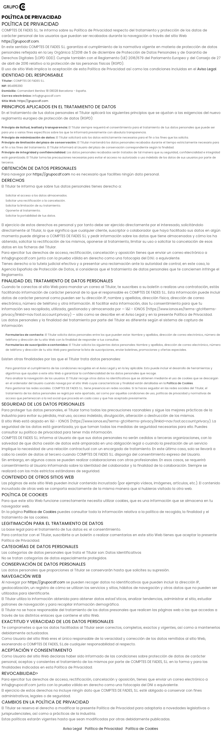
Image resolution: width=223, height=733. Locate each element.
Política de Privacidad (104, 728)
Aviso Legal (206, 69)
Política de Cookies (180, 383)
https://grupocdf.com (20, 41)
